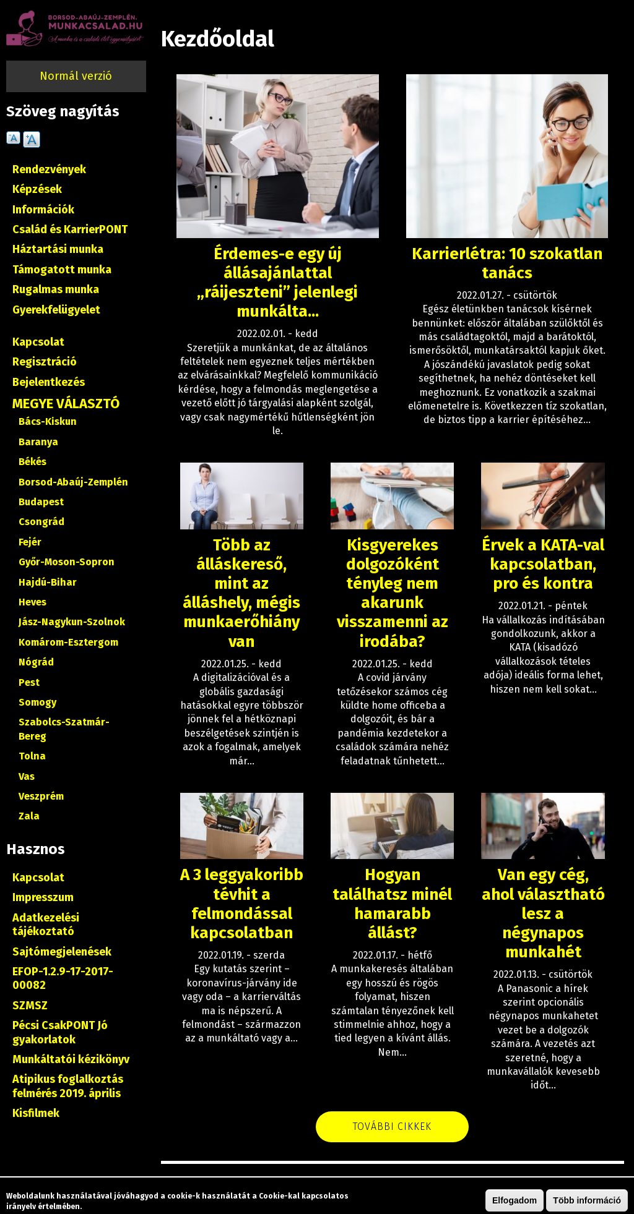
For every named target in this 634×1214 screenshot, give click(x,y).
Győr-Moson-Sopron (67, 562)
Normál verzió (76, 76)
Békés (32, 462)
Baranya (38, 442)
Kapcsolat (38, 342)
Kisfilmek (35, 1113)
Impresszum (43, 897)
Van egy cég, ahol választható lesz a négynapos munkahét (543, 913)
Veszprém (41, 796)
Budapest (41, 502)
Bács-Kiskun (48, 421)
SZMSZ (30, 1005)
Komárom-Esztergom (68, 642)
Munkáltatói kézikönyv (70, 1059)
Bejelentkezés (48, 382)
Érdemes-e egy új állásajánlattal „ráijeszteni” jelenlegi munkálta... (277, 283)
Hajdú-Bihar (48, 582)
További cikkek (392, 1126)
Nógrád (36, 662)
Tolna (32, 756)
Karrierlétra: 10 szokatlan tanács (507, 263)
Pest (29, 682)
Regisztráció (44, 362)
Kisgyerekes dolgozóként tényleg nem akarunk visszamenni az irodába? (392, 593)
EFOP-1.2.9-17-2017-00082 (62, 978)
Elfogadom (514, 1201)
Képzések (37, 189)
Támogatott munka (61, 269)
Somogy (37, 702)
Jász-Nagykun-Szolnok (72, 622)
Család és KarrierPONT (70, 229)
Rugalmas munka (55, 289)
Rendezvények (49, 169)
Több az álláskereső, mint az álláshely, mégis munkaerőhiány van (241, 593)
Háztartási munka (57, 249)
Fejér (30, 542)
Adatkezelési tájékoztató (45, 924)
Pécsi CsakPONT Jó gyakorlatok (60, 1032)
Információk (43, 209)
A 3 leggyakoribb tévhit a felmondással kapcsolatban (241, 904)
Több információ (587, 1201)
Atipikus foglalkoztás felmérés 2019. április (67, 1086)
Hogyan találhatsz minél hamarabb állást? (392, 904)
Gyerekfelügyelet (56, 310)
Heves (32, 602)
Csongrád (41, 522)
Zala (29, 816)
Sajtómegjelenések (61, 952)
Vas (27, 776)
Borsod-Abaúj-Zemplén (73, 482)
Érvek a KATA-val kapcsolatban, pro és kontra (543, 564)
